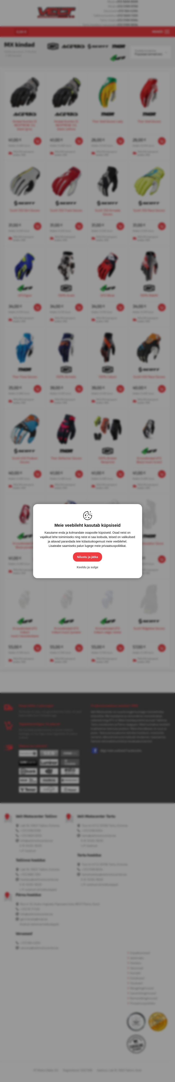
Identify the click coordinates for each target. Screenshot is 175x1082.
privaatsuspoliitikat (114, 546)
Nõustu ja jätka (87, 557)
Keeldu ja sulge (87, 567)
